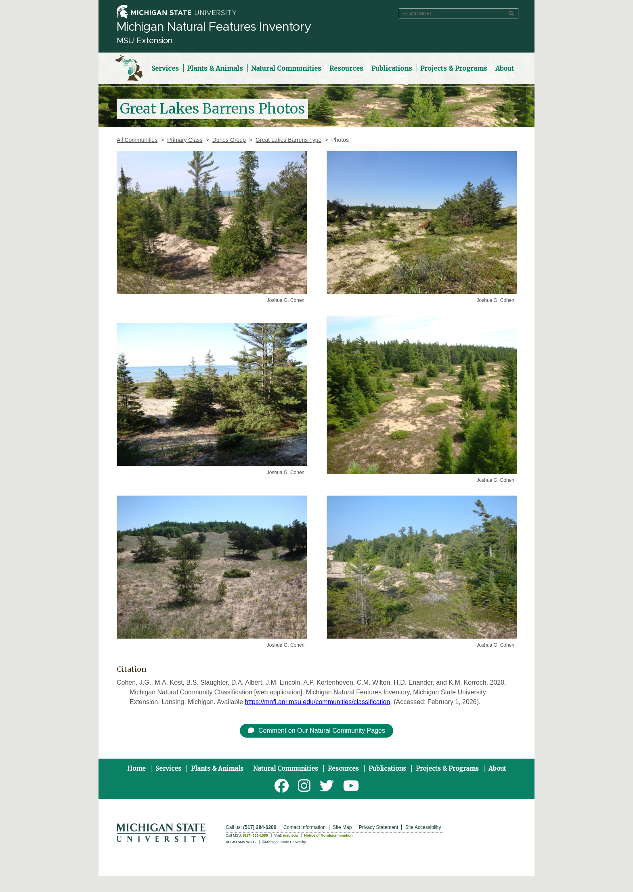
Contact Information (304, 827)
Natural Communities (285, 768)
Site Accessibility (423, 827)
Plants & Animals (217, 768)
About (497, 768)
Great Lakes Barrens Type (288, 140)
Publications (387, 768)
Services (168, 768)
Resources (343, 768)
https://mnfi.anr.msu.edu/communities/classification (317, 701)
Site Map (342, 827)
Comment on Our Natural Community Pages (316, 730)
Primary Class (184, 140)
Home (136, 768)
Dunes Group (229, 140)
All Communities (137, 140)
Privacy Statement (378, 827)
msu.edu (290, 835)
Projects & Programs (447, 768)
